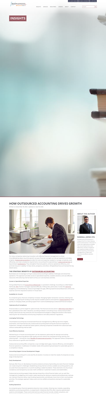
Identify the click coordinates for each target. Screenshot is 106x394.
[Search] (88, 7)
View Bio (80, 259)
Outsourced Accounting (43, 271)
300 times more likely (65, 308)
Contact (73, 6)
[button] (53, 6)
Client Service (73, 1)
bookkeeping (22, 264)
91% (17, 286)
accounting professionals (32, 285)
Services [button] (45, 6)
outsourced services (64, 262)
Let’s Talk (93, 1)
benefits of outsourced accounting (41, 338)
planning (68, 286)
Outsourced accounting (22, 260)
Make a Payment (83, 1)
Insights (38, 6)
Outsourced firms (64, 299)
